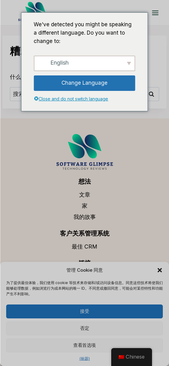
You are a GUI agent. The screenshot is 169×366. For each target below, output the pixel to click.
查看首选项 (84, 345)
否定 (84, 328)
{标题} (84, 358)
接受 (84, 311)
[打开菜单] (155, 12)
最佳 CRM (84, 246)
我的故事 (85, 217)
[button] (160, 270)
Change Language (84, 83)
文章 (84, 194)
